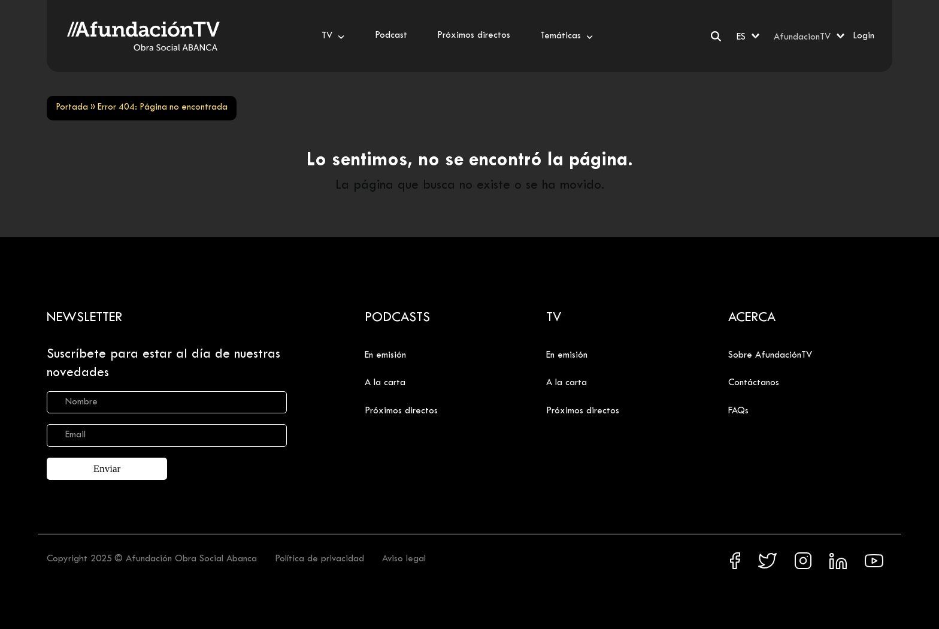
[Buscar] (716, 36)
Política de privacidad (319, 558)
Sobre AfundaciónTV (770, 355)
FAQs (738, 411)
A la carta (385, 383)
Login (863, 36)
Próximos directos (401, 411)
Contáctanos (753, 383)
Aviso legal (404, 558)
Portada (72, 107)
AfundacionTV (802, 37)
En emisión (385, 355)
